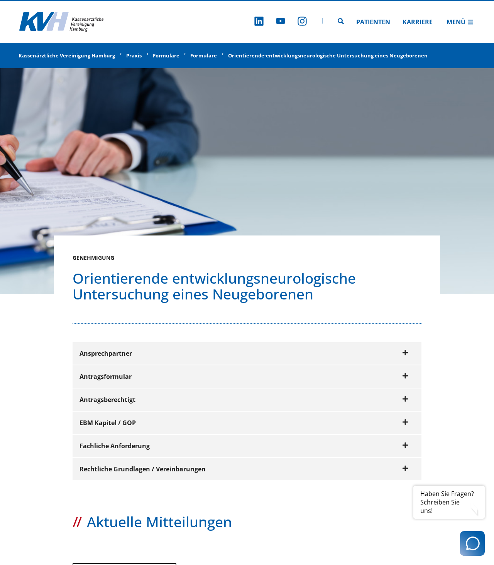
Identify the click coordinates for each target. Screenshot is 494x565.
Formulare (166, 55)
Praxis (134, 55)
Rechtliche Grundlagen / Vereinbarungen (244, 469)
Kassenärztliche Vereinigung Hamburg (67, 55)
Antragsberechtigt (244, 399)
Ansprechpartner (244, 353)
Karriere (418, 22)
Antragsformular (244, 376)
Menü (460, 22)
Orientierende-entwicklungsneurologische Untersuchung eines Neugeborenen (328, 55)
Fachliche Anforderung (244, 446)
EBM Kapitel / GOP (244, 423)
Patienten (373, 22)
